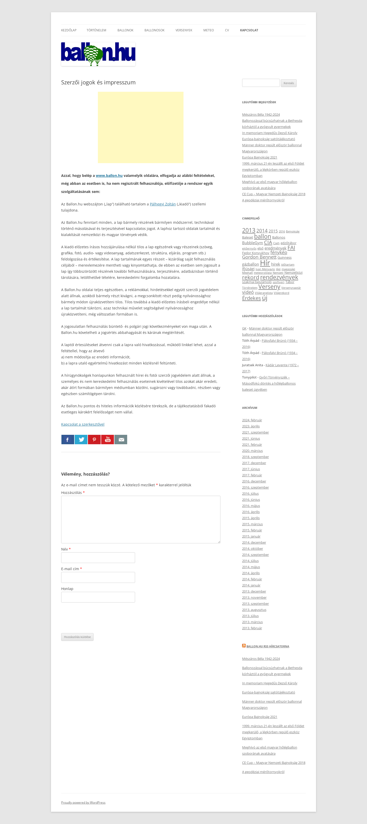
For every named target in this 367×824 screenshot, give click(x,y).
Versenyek (184, 30)
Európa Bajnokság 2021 (259, 157)
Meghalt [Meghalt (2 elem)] (247, 272)
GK (244, 328)
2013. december (254, 591)
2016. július (250, 493)
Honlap (67, 588)
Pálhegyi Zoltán (163, 204)
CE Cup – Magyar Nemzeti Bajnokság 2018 (273, 194)
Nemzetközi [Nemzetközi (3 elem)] (293, 272)
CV (227, 30)
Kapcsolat (249, 30)
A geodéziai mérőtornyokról (263, 200)
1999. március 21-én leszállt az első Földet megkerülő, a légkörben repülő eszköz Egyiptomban (273, 169)
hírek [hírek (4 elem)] (275, 264)
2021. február (252, 444)
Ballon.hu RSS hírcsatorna (267, 646)
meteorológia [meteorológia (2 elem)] (263, 272)
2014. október (252, 548)
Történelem (96, 30)
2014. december (254, 542)
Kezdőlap (68, 30)
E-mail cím (71, 568)
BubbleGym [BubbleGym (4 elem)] (252, 242)
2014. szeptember (255, 554)
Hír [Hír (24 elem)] (265, 263)
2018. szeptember (255, 456)
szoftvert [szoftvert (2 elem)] (278, 282)
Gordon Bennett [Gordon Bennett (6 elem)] (259, 257)
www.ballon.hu (109, 175)
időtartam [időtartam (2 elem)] (287, 264)
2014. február (252, 579)
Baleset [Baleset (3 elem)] (247, 237)
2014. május (251, 567)
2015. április (251, 518)
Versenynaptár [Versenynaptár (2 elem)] (291, 288)
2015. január (251, 536)
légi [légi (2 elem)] (278, 269)
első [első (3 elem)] (260, 248)
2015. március (252, 524)
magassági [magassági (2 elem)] (288, 269)
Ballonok (125, 30)
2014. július (250, 560)
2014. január (251, 585)
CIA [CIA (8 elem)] (268, 242)
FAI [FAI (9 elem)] (291, 247)
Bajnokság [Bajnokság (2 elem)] (292, 231)
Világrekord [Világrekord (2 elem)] (281, 293)
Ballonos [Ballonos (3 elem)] (278, 237)
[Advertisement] (141, 127)
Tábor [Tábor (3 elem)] (289, 282)
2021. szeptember (255, 432)
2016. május (251, 505)
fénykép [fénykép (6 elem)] (278, 252)
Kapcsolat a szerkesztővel (82, 424)
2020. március (252, 450)
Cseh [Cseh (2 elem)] (276, 243)
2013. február (252, 628)
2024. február (252, 420)
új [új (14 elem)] (264, 297)
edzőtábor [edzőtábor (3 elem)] (288, 243)
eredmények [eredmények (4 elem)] (275, 248)
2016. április (251, 511)
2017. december (254, 463)
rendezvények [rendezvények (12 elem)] (279, 277)
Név (66, 549)
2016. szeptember (255, 487)
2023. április (251, 426)
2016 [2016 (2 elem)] (282, 231)
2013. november (254, 597)
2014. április (251, 573)
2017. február (252, 475)
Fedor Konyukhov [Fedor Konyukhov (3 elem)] (255, 253)
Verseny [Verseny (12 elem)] (269, 286)
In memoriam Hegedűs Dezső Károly (269, 132)
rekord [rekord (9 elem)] (250, 277)
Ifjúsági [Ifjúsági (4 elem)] (248, 268)
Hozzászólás (73, 492)
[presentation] (100, 618)
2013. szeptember (255, 603)
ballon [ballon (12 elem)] (262, 236)
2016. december (254, 481)
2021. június (251, 438)
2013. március (252, 622)
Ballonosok (154, 30)
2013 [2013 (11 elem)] (248, 230)
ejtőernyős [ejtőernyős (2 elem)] (249, 248)
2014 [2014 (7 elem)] (262, 230)
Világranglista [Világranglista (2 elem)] (264, 293)
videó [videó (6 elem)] (248, 292)
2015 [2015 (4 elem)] (273, 230)
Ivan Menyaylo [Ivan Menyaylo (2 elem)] (265, 269)
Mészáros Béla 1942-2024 (261, 114)
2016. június (251, 499)
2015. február (252, 530)
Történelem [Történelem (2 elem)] (249, 288)
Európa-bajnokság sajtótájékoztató (268, 139)
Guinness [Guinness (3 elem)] (285, 257)
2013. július (250, 615)
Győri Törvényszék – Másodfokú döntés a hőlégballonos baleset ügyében (269, 383)
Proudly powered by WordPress (83, 802)
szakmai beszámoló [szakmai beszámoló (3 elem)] (257, 282)
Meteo (208, 30)
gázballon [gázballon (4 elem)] (250, 264)
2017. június (251, 469)
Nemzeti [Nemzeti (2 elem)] (278, 272)
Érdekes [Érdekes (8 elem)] (251, 298)
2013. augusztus (254, 609)
